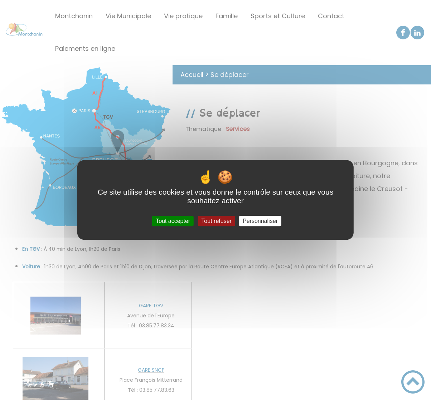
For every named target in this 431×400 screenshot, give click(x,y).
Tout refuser (216, 221)
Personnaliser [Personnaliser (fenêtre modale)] (260, 221)
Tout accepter (173, 221)
